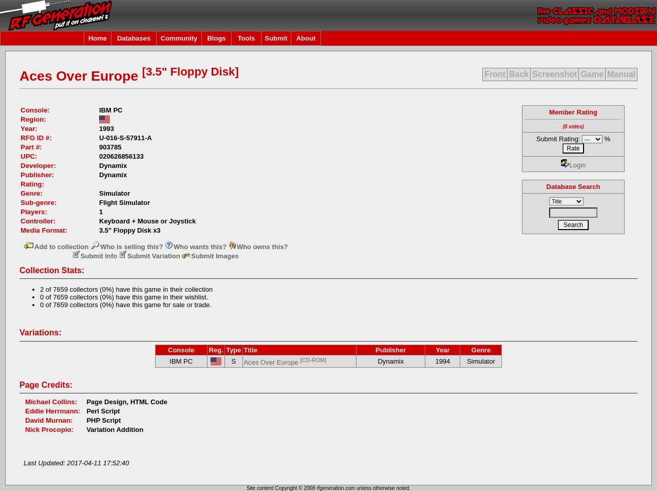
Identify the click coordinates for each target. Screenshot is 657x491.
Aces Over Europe (285, 362)
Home (97, 38)
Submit (276, 38)
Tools (246, 38)
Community (179, 38)
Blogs (216, 38)
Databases (134, 38)
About (306, 38)
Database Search (573, 187)
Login (573, 165)
